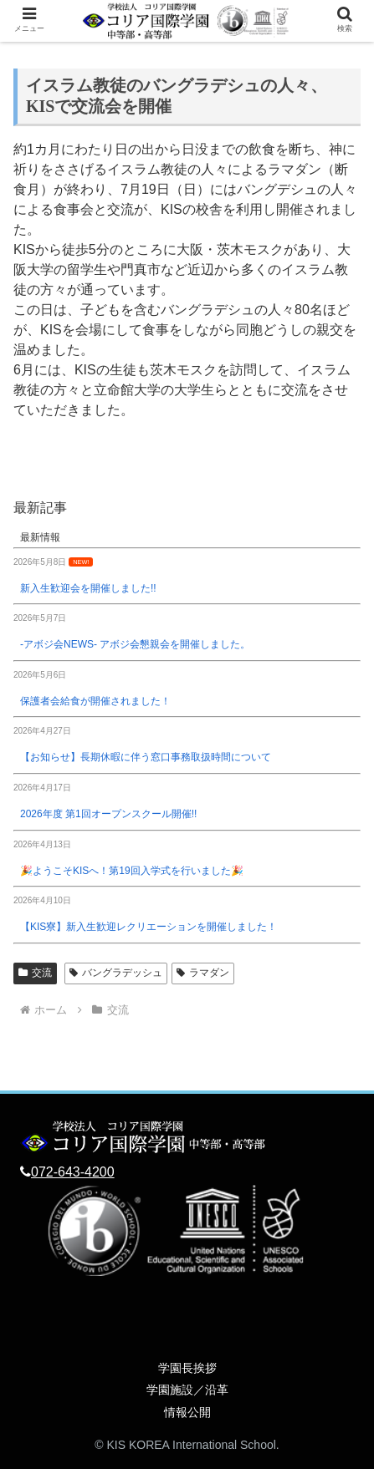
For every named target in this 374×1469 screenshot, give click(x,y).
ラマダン (203, 972)
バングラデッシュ (115, 972)
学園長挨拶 (187, 1368)
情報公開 (187, 1412)
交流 (35, 972)
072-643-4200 (73, 1172)
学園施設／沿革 (187, 1389)
